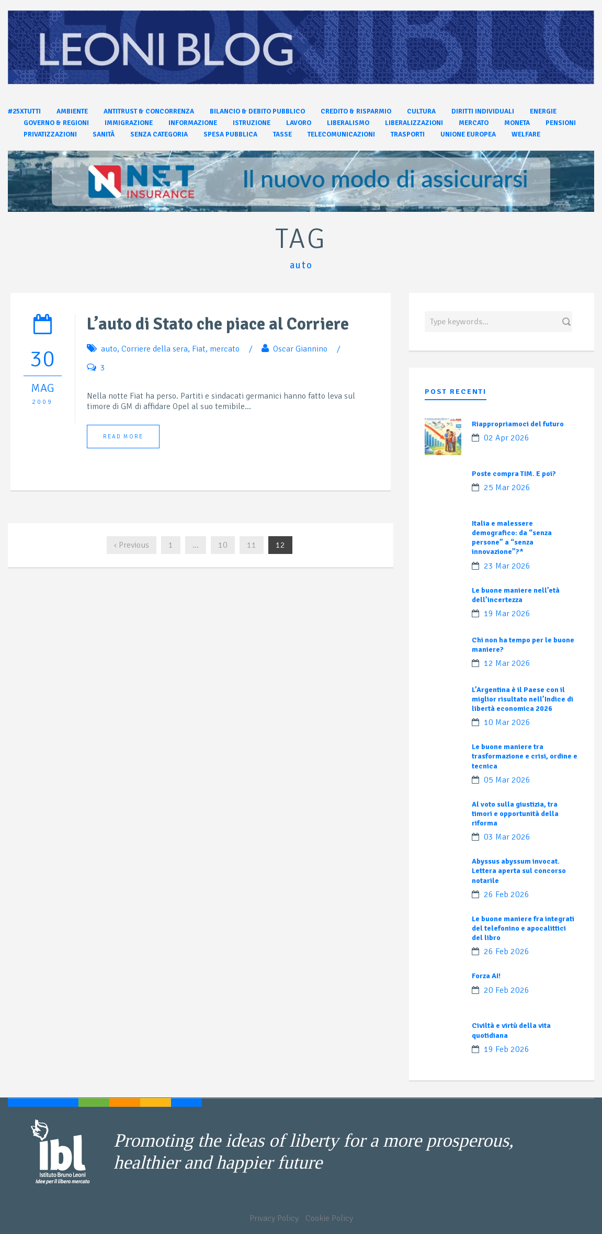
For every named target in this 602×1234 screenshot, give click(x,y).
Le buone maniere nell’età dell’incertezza (516, 595)
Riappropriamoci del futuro (518, 424)
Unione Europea (468, 134)
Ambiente (72, 111)
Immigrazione (129, 123)
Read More (123, 436)
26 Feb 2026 (506, 894)
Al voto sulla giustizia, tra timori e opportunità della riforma (515, 814)
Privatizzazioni (50, 134)
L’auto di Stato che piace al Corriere (218, 324)
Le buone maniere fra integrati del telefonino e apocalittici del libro (523, 928)
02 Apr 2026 (506, 438)
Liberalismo (348, 123)
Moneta (517, 123)
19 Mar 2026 (507, 613)
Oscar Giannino (300, 349)
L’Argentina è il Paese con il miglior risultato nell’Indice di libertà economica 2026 (522, 699)
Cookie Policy (329, 1218)
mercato (225, 349)
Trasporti (408, 134)
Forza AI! (486, 975)
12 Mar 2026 (507, 663)
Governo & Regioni (56, 123)
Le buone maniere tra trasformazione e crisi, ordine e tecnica (524, 756)
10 (223, 545)
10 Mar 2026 (507, 722)
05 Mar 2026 (507, 780)
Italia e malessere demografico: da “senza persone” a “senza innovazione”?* (512, 538)
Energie (543, 111)
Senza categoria (159, 134)
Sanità (104, 134)
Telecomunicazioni (341, 134)
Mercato (474, 123)
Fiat (199, 349)
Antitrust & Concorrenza (149, 111)
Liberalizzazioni (414, 123)
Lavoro (298, 123)
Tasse (282, 134)
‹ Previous (131, 545)
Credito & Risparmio (356, 111)
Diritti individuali (482, 111)
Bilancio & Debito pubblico (257, 111)
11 (251, 545)
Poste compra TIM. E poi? (514, 473)
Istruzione (251, 123)
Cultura (421, 111)
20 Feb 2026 (506, 990)
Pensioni (561, 123)
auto (109, 349)
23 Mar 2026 (507, 566)
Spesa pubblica (230, 134)
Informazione (192, 123)
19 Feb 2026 (506, 1049)
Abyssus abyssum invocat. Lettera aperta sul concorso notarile (519, 871)
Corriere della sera (154, 349)
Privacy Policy (274, 1218)
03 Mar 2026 (507, 837)
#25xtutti (24, 111)
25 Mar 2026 (507, 487)
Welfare (526, 134)
